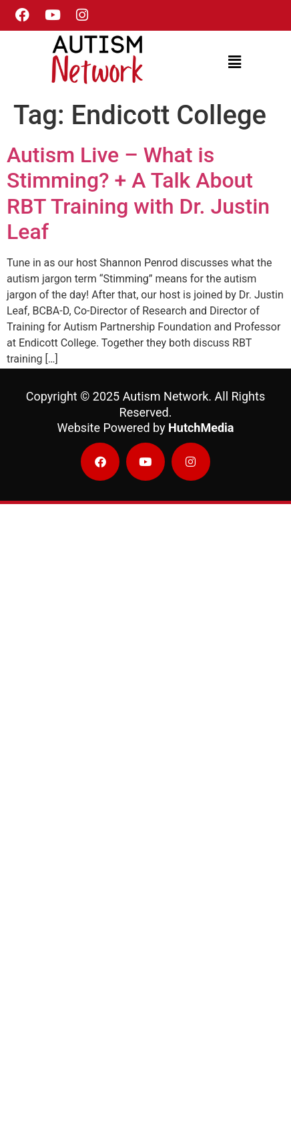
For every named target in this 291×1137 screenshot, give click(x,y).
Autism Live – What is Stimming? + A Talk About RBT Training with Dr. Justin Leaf (138, 193)
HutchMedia (201, 428)
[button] (235, 62)
